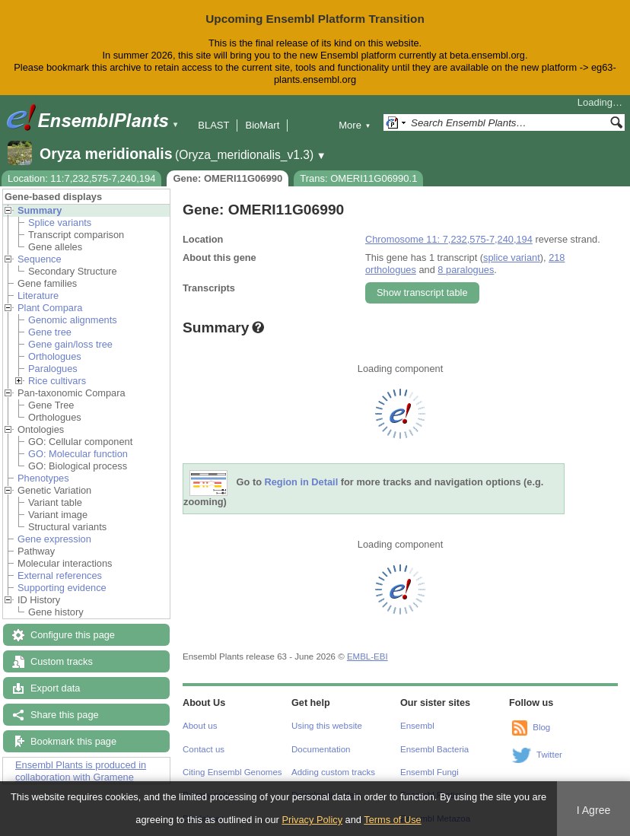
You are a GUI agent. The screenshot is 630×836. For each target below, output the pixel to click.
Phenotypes (43, 478)
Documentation (320, 749)
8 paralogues (466, 269)
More (355, 125)
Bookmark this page (73, 741)
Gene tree (50, 332)
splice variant (511, 257)
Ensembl (417, 725)
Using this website (326, 725)
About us (200, 725)
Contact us (203, 749)
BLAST (213, 125)
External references (60, 575)
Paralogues (53, 368)
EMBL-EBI (367, 656)
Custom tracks (61, 661)
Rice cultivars (57, 380)
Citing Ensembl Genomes (232, 772)
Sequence (40, 259)
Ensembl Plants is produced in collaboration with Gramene (80, 771)
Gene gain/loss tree (70, 344)
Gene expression (54, 539)
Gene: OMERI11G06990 (227, 178)
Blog (541, 727)
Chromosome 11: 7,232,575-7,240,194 (449, 239)
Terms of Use (392, 819)
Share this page (64, 714)
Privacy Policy (312, 819)
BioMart (262, 125)
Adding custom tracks (333, 772)
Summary (40, 210)
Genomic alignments (72, 320)
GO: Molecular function (78, 453)
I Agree (594, 810)
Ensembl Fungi (429, 772)
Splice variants (59, 222)
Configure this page (72, 635)
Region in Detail (302, 482)
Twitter (549, 754)
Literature (38, 295)
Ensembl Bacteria (434, 749)
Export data (55, 688)
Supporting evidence (62, 587)
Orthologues (54, 356)
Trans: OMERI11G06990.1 (358, 178)
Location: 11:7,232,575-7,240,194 (81, 178)
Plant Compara (50, 307)
